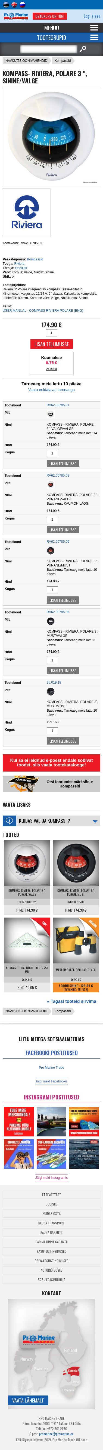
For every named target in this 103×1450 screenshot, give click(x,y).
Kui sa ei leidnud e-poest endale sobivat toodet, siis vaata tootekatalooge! (51, 762)
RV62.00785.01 (58, 405)
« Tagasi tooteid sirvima (71, 1001)
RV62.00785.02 (58, 475)
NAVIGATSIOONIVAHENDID (26, 61)
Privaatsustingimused (51, 1260)
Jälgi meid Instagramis (51, 1178)
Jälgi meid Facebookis (51, 1081)
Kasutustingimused (51, 1251)
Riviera (19, 264)
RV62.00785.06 (58, 542)
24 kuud (51, 369)
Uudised (51, 1204)
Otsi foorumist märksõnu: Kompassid (69, 784)
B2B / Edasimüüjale (51, 1279)
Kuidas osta (52, 1213)
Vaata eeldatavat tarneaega (51, 390)
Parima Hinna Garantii (52, 1242)
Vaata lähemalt (28, 1400)
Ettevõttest (51, 1194)
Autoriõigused (52, 1270)
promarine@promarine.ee (56, 1433)
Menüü (51, 28)
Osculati (21, 268)
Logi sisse (92, 16)
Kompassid (63, 61)
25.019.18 (54, 682)
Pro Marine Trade (51, 1067)
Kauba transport (51, 1223)
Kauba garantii (51, 1232)
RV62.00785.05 (58, 612)
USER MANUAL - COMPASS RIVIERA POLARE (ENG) (43, 311)
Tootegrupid (51, 37)
